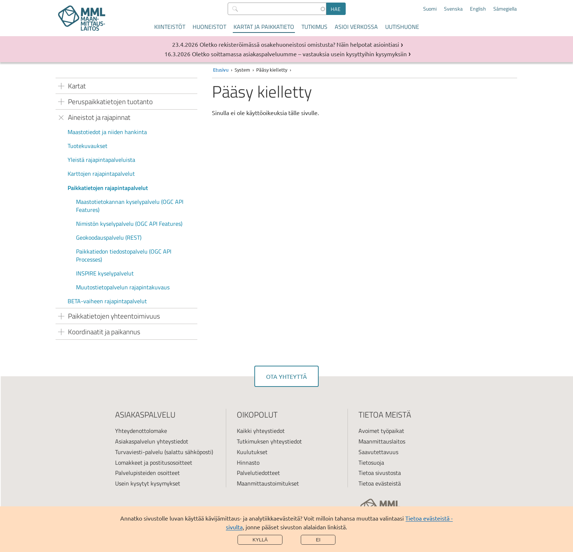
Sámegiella (505, 9)
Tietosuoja (371, 462)
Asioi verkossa (356, 26)
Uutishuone (402, 26)
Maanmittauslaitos (381, 441)
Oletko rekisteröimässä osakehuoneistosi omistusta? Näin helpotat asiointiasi (299, 44)
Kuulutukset (252, 452)
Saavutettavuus (378, 452)
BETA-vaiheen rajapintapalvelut (107, 301)
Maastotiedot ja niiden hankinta (107, 131)
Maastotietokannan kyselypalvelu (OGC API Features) (129, 205)
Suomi (430, 9)
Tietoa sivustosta (379, 472)
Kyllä (260, 540)
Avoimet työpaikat (381, 430)
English (478, 9)
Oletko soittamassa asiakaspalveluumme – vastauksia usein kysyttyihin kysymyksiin (299, 53)
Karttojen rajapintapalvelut (101, 173)
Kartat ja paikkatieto (264, 26)
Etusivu (220, 69)
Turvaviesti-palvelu (139, 452)
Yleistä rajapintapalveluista (101, 159)
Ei (318, 540)
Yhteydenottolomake (141, 430)
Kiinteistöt (169, 26)
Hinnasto (248, 462)
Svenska (453, 9)
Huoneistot (209, 26)
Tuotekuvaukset (87, 145)
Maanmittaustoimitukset (268, 483)
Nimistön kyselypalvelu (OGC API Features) (129, 223)
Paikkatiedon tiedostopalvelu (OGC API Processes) (123, 255)
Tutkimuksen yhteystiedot (269, 441)
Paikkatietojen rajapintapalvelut (108, 187)
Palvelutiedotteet (258, 472)
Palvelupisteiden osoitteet (147, 472)
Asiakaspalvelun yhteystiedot (151, 441)
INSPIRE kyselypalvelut (105, 273)
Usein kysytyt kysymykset (147, 483)
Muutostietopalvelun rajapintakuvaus (123, 287)
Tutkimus (314, 26)
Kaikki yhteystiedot (261, 430)
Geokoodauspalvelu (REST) (108, 237)
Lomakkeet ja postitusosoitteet (153, 462)
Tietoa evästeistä (379, 483)
